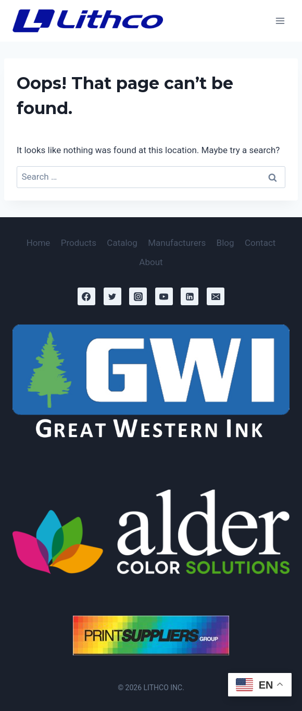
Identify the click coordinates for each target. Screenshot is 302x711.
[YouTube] (164, 296)
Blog (225, 243)
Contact (260, 243)
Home (39, 243)
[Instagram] (138, 296)
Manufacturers (177, 243)
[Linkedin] (189, 296)
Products (78, 243)
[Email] (215, 296)
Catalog (122, 243)
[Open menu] (280, 21)
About (150, 262)
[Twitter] (112, 296)
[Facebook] (86, 296)
